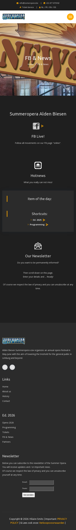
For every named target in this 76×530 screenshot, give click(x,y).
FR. (47, 7)
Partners (6, 441)
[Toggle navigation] (70, 16)
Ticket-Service (27, 7)
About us (6, 391)
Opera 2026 (8, 422)
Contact (6, 401)
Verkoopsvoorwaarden (51, 522)
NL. (42, 7)
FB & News (7, 437)
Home (31, 64)
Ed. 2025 (36, 219)
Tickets (5, 432)
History (5, 396)
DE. (55, 7)
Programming (36, 224)
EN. (50, 7)
